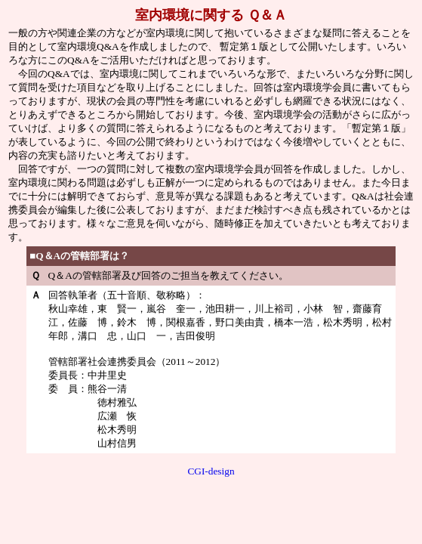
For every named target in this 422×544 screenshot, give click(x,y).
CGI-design (210, 471)
